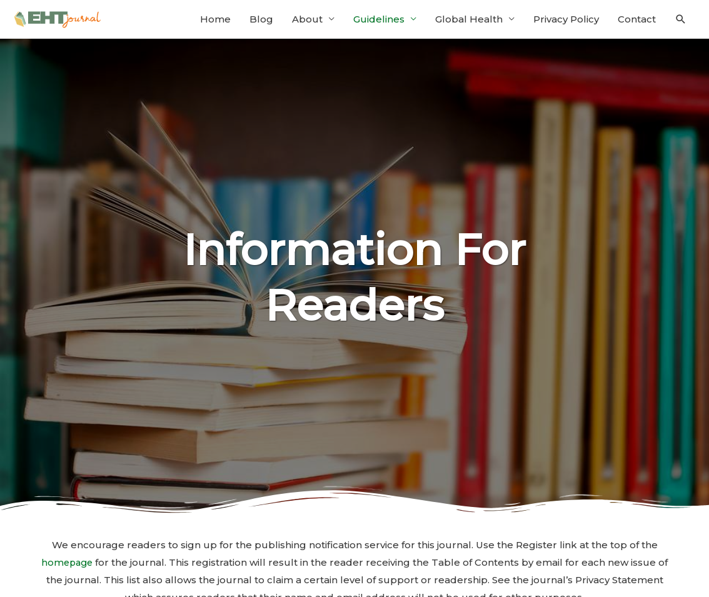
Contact (637, 23)
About (307, 23)
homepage (73, 571)
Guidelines (379, 23)
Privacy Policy (566, 23)
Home (215, 23)
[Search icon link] (681, 24)
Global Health (469, 23)
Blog (261, 23)
